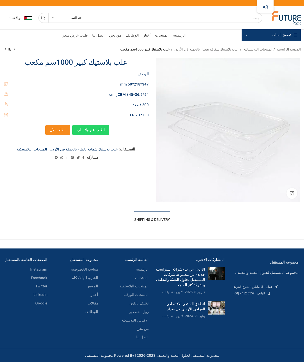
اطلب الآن (58, 130)
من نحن (143, 328)
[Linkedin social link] (67, 157)
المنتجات (142, 278)
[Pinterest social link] (72, 157)
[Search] (150, 18)
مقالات (92, 303)
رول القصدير (139, 312)
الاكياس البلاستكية (135, 320)
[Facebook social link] (83, 157)
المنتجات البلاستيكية (257, 49)
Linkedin (40, 294)
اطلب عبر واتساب (91, 130)
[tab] (152, 217)
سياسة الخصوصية (84, 269)
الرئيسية (142, 269)
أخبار (94, 294)
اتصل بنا (142, 337)
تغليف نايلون (139, 303)
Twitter (41, 286)
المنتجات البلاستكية (134, 286)
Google (41, 303)
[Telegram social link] (56, 157)
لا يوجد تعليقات (172, 292)
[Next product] (5, 49)
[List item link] (266, 286)
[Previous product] (14, 49)
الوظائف (91, 312)
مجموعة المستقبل (99, 355)
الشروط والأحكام (85, 278)
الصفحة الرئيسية (288, 49)
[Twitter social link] (78, 157)
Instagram (38, 269)
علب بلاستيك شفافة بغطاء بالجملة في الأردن (206, 49)
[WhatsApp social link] (61, 157)
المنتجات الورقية (136, 294)
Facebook (39, 278)
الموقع (93, 286)
